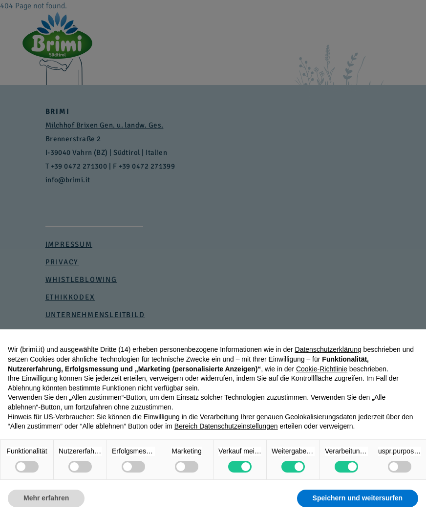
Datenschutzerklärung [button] (328, 349)
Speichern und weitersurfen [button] (358, 498)
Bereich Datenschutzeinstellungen (226, 426)
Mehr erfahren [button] (46, 498)
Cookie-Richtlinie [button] (321, 369)
